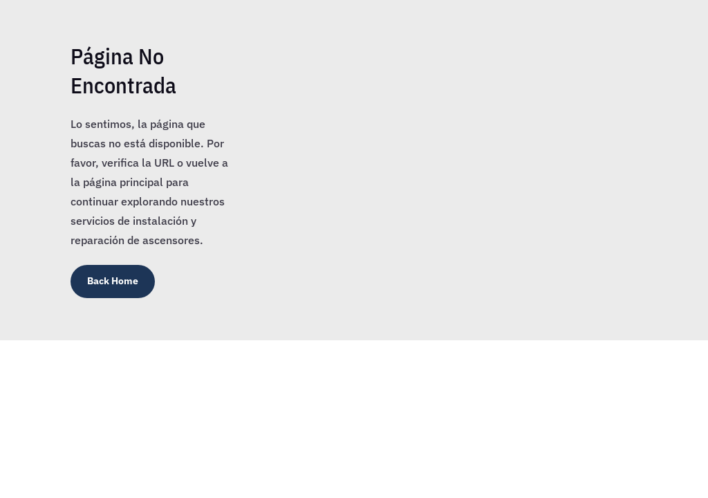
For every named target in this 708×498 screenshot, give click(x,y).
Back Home (112, 281)
